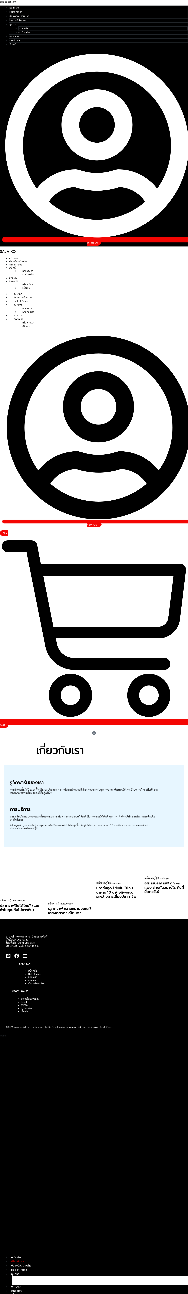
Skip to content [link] (8, 1)
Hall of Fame (15, 264)
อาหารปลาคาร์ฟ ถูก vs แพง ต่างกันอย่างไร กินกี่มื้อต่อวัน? (164, 888)
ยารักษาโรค (24, 32)
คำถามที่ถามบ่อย (36, 983)
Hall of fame (17, 20)
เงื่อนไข (13, 44)
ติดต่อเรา (14, 40)
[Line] (8, 957)
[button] (94, 1143)
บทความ (14, 36)
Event (24, 1002)
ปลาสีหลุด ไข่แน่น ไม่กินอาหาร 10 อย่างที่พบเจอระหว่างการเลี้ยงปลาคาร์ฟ (116, 892)
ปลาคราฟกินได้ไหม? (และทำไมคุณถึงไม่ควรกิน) (19, 908)
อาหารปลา (24, 28)
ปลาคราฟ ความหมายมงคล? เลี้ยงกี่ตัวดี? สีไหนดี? (69, 911)
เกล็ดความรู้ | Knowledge (12, 900)
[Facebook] (16, 957)
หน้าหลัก (14, 8)
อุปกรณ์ (14, 24)
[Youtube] (25, 957)
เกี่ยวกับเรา (15, 12)
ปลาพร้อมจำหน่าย (19, 16)
